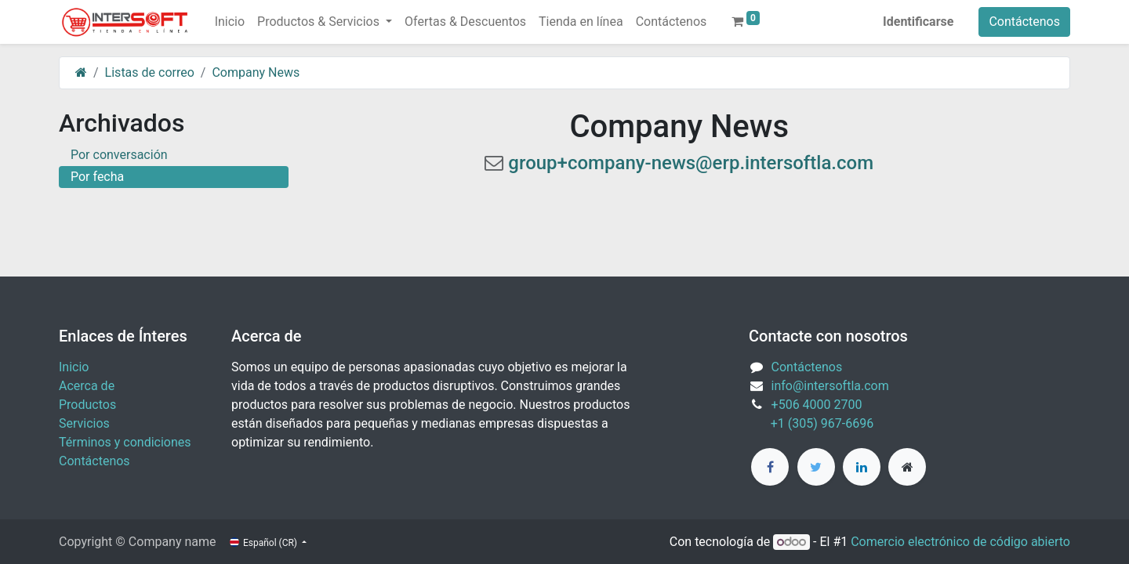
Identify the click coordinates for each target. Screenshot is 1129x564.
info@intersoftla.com (830, 385)
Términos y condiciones (125, 442)
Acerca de (86, 385)
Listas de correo (149, 72)
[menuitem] (230, 22)
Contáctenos (1024, 21)
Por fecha (97, 176)
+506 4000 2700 (818, 404)
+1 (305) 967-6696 (811, 423)
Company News (255, 72)
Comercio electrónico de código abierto (960, 541)
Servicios (84, 423)
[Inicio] (81, 72)
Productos (87, 404)
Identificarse (918, 21)
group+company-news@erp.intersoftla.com (690, 163)
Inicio (74, 367)
